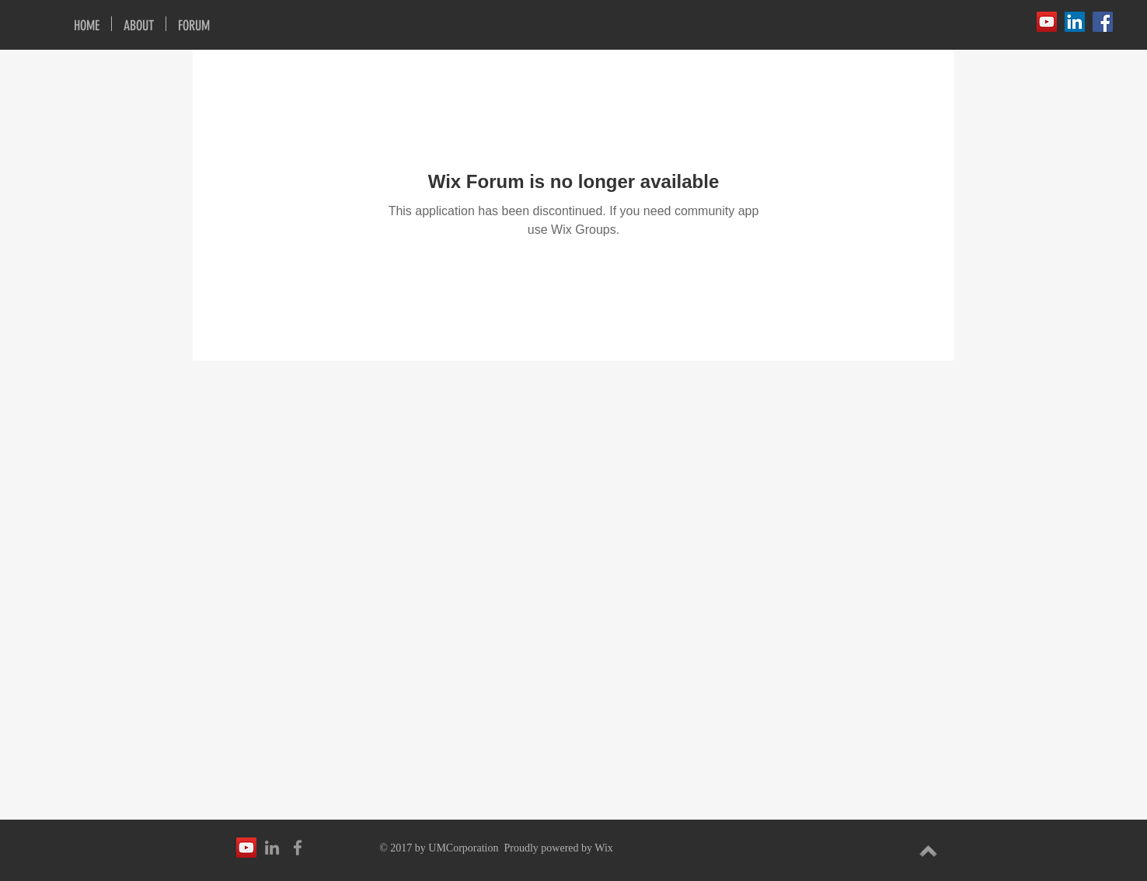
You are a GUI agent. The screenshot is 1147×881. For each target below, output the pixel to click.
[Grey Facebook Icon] (298, 847)
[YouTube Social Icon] (1047, 22)
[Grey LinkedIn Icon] (272, 847)
